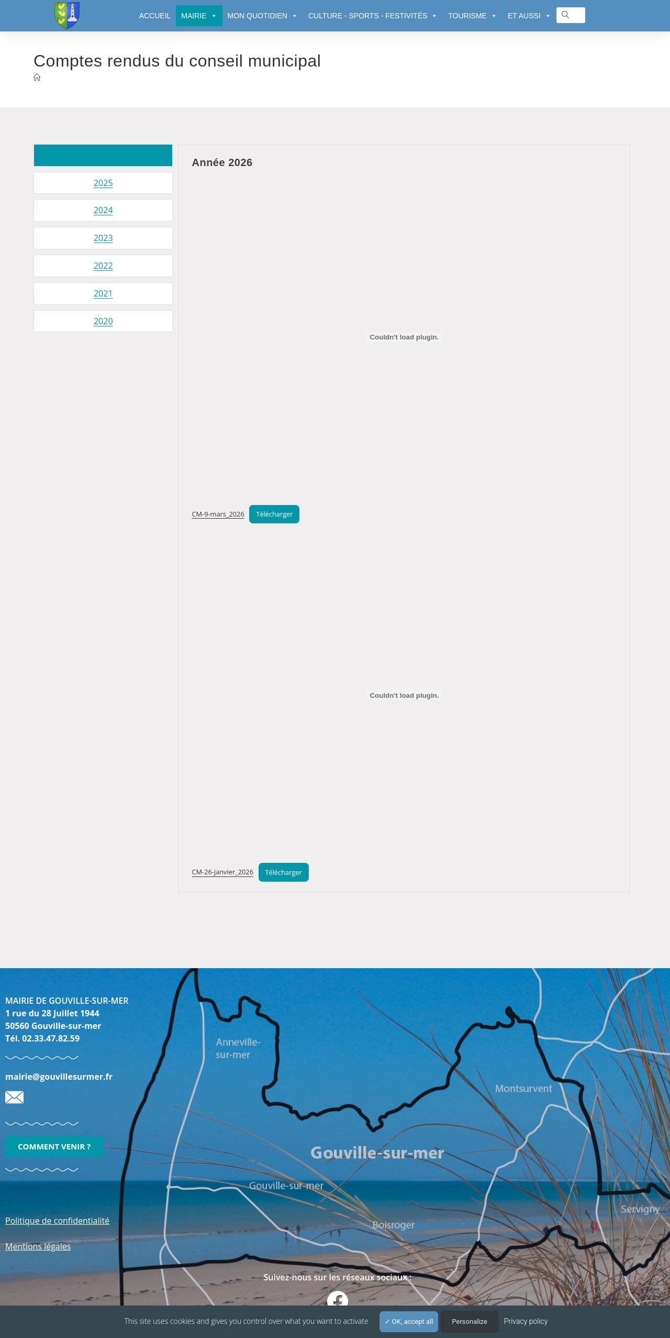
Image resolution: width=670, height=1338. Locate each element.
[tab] (103, 155)
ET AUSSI (529, 15)
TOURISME (472, 15)
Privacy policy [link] (526, 1321)
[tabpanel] (404, 518)
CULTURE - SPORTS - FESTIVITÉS (373, 15)
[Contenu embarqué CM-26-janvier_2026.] (404, 695)
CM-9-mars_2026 (218, 514)
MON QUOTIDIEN (263, 15)
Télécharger (274, 514)
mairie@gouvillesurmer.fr (59, 1076)
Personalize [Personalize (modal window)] (469, 1321)
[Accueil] (37, 77)
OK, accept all (409, 1321)
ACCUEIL (155, 16)
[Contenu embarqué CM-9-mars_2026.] (404, 337)
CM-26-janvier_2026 (222, 872)
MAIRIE (199, 15)
